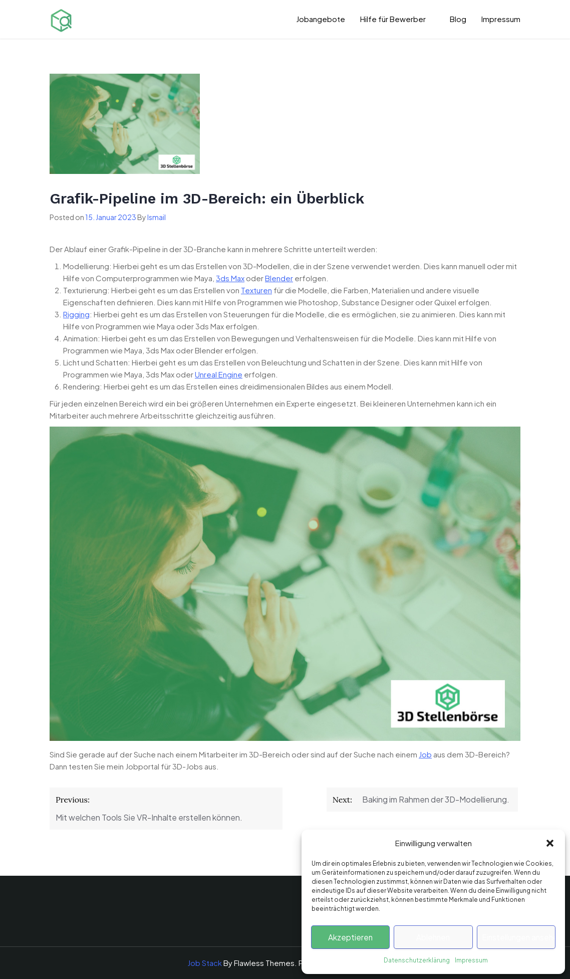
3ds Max (230, 278)
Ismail (156, 217)
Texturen (256, 290)
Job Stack (204, 962)
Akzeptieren (350, 937)
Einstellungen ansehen (518, 937)
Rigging (76, 314)
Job (425, 754)
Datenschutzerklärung (417, 960)
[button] (550, 843)
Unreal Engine (218, 374)
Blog (458, 19)
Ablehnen (433, 937)
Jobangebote (320, 19)
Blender (279, 278)
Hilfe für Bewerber (393, 19)
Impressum (471, 960)
